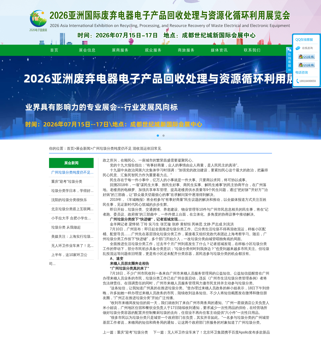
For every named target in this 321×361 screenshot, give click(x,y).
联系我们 (252, 50)
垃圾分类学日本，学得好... (72, 191)
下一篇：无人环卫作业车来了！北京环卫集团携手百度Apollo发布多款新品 (211, 332)
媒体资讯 (219, 50)
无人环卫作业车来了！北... (72, 246)
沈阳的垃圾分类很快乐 (69, 200)
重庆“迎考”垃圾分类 (66, 181)
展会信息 (87, 50)
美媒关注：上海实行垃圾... (72, 236)
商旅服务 (186, 50)
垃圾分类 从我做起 (66, 227)
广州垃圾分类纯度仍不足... (72, 172)
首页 (54, 50)
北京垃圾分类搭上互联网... (72, 209)
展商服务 (120, 50)
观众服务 (153, 50)
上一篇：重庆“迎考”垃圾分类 (125, 332)
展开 (289, 60)
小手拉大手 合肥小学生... (71, 218)
